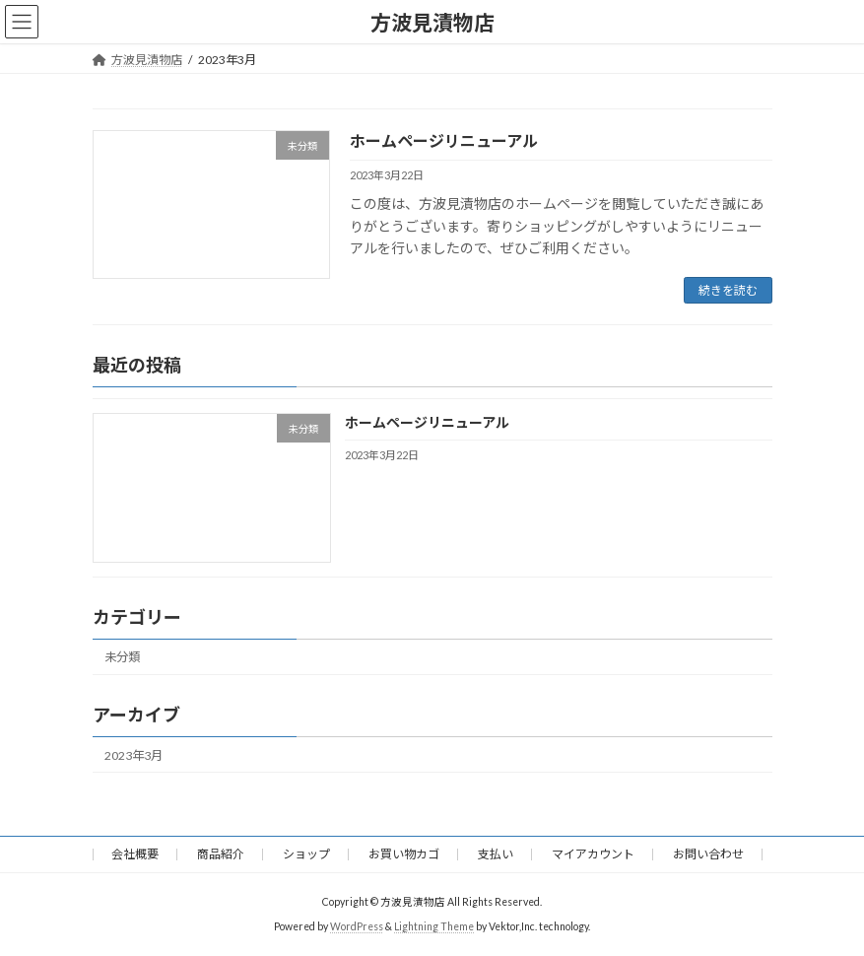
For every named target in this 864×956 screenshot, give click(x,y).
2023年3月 (133, 755)
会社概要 (135, 854)
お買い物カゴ (403, 854)
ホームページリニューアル (444, 140)
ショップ (306, 854)
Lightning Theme (434, 925)
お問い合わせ (708, 854)
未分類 (122, 657)
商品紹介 (220, 854)
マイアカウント (593, 854)
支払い (495, 854)
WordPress (356, 925)
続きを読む (728, 290)
